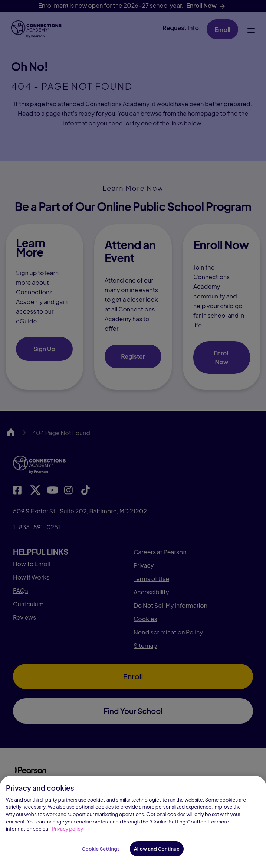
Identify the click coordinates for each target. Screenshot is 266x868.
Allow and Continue (157, 855)
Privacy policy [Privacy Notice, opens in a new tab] (67, 835)
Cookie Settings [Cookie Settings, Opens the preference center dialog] (101, 855)
